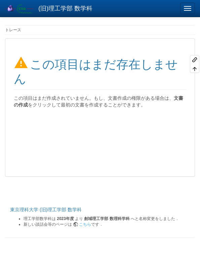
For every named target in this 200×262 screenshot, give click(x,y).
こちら (85, 224)
